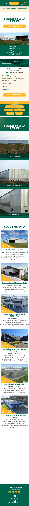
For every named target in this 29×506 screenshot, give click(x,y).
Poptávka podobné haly (14, 26)
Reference (13, 8)
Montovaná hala (8, 110)
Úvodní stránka (6, 8)
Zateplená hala (9, 106)
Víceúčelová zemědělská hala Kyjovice (14, 283)
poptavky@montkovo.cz (14, 502)
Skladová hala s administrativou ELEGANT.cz (14, 315)
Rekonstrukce (10, 113)
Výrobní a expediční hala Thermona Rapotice (14, 416)
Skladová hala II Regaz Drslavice (14, 384)
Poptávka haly (14, 3)
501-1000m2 (19, 113)
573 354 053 (14, 497)
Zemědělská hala (19, 106)
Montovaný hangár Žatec (14, 250)
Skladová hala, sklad (20, 110)
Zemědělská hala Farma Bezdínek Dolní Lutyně (14, 350)
